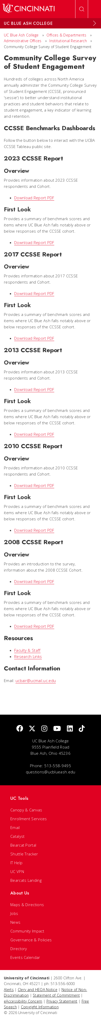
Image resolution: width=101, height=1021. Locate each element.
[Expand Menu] (94, 23)
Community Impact (27, 931)
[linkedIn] (70, 729)
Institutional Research (68, 40)
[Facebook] (19, 729)
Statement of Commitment (56, 995)
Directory (18, 948)
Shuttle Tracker (24, 853)
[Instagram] (44, 729)
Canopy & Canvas (26, 809)
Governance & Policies (31, 939)
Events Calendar (25, 957)
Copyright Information (40, 1006)
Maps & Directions (27, 904)
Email (15, 827)
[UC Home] (28, 9)
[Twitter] (32, 729)
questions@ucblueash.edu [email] (50, 771)
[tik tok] (82, 729)
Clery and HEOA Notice (37, 989)
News (15, 922)
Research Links (28, 656)
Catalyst (17, 836)
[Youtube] (57, 729)
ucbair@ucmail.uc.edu (35, 680)
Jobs (14, 913)
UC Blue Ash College (21, 35)
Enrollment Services (28, 818)
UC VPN (17, 871)
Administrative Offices (23, 40)
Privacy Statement (61, 1001)
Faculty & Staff (27, 650)
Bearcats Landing (26, 880)
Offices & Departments (66, 35)
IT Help (16, 862)
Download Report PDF (34, 197)
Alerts (9, 989)
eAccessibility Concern (23, 1001)
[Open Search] (81, 9)
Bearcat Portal (23, 845)
